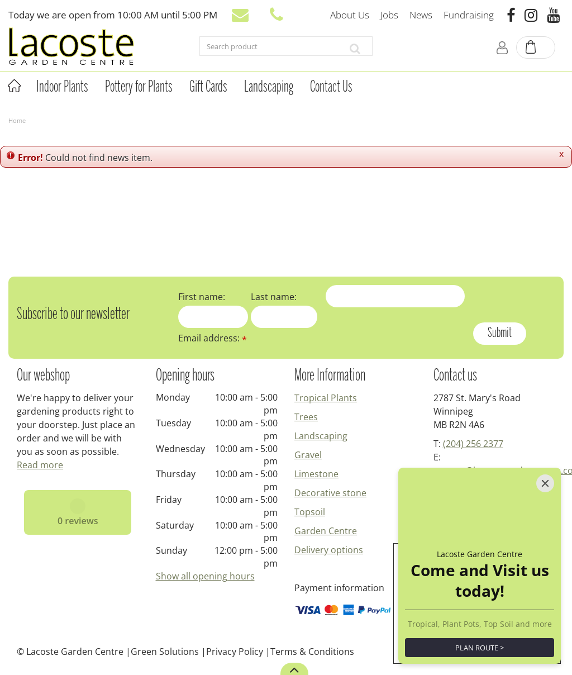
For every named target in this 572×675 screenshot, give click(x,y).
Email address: (212, 338)
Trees (306, 417)
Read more (40, 465)
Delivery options (328, 550)
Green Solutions (165, 651)
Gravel (308, 455)
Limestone (316, 474)
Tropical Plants (325, 398)
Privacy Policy (234, 651)
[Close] (545, 483)
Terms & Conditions (312, 651)
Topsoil (309, 512)
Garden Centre (325, 531)
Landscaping (320, 436)
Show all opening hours (205, 576)
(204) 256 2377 (473, 444)
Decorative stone (330, 493)
